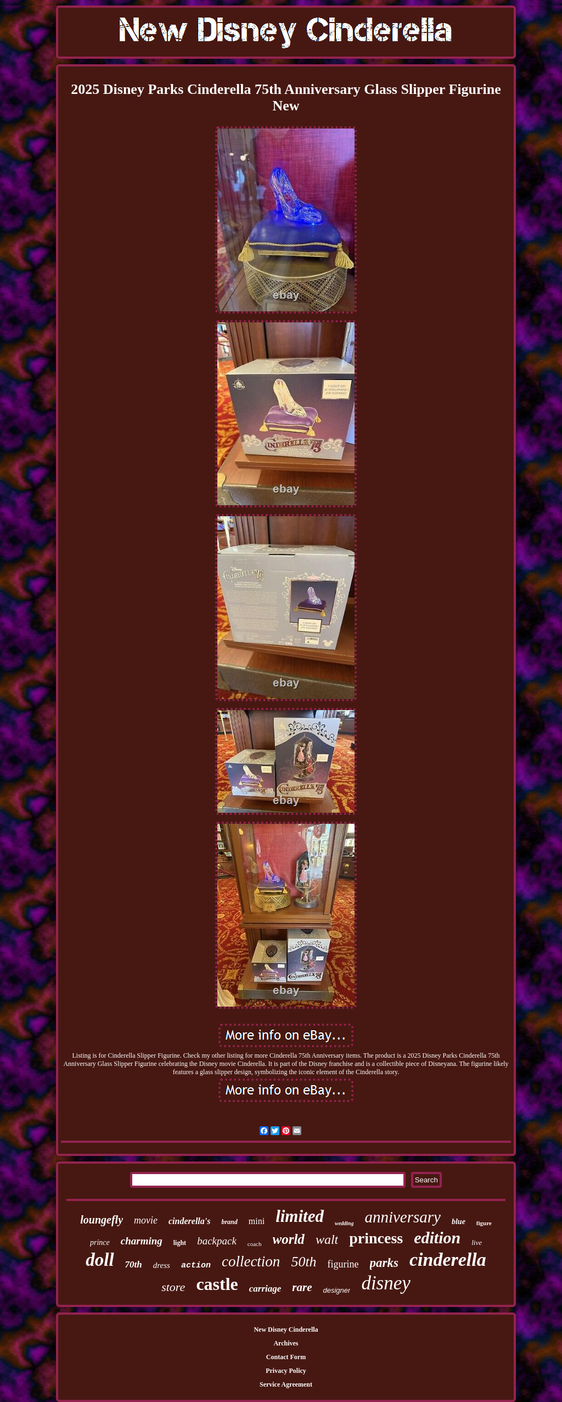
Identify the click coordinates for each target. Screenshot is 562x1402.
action (196, 1265)
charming (141, 1241)
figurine (343, 1264)
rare (302, 1287)
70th (133, 1264)
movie (146, 1220)
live (476, 1242)
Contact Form (286, 1357)
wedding (344, 1223)
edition (437, 1237)
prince (100, 1242)
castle (217, 1284)
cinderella (447, 1259)
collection (251, 1261)
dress (161, 1265)
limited (300, 1216)
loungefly (101, 1220)
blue (458, 1221)
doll (100, 1260)
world (289, 1239)
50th (303, 1262)
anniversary (402, 1217)
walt (327, 1239)
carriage (265, 1288)
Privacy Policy (286, 1371)
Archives (285, 1343)
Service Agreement (286, 1384)
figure (484, 1223)
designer (337, 1290)
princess (376, 1238)
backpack (217, 1241)
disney (385, 1283)
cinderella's (189, 1221)
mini (257, 1221)
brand (229, 1222)
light (179, 1243)
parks (384, 1263)
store (173, 1287)
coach (255, 1244)
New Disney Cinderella (286, 1329)
